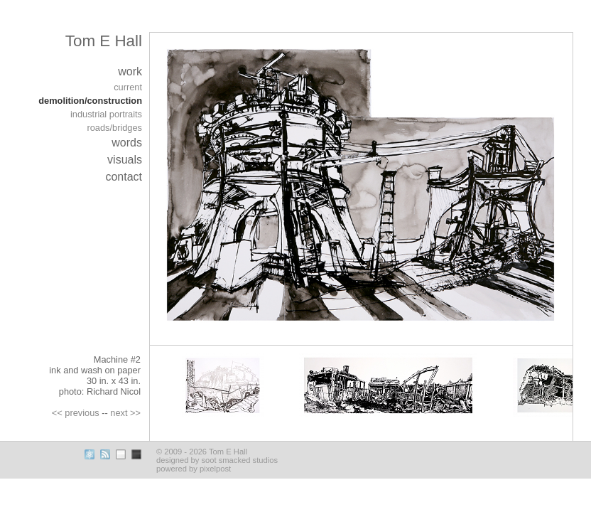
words (127, 143)
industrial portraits (106, 114)
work (130, 71)
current (128, 87)
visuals (124, 160)
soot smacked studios (239, 460)
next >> (125, 412)
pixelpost (215, 468)
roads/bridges (114, 127)
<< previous (75, 412)
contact (123, 177)
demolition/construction (90, 100)
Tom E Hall (103, 41)
